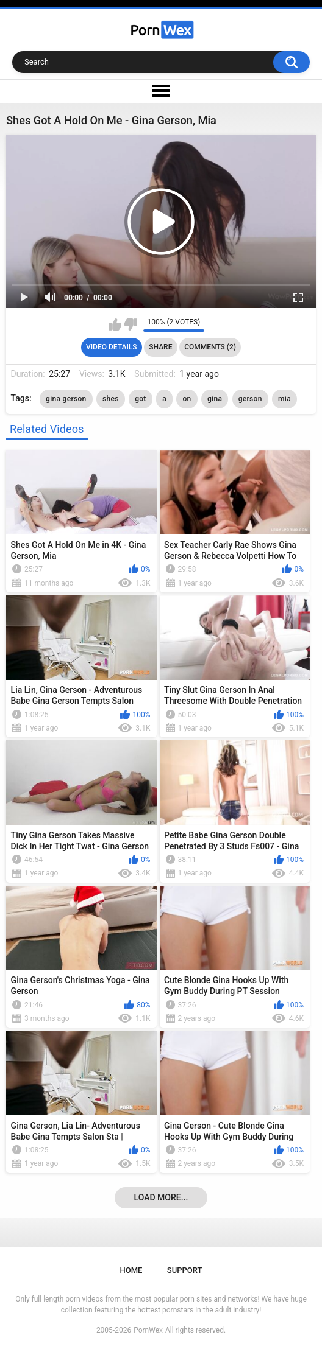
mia (284, 398)
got (140, 398)
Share (160, 347)
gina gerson (66, 398)
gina (214, 398)
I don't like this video (130, 324)
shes (110, 398)
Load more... (161, 1197)
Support (184, 1270)
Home (131, 1270)
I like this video (115, 324)
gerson (250, 398)
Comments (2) (210, 347)
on (186, 398)
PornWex (148, 1330)
